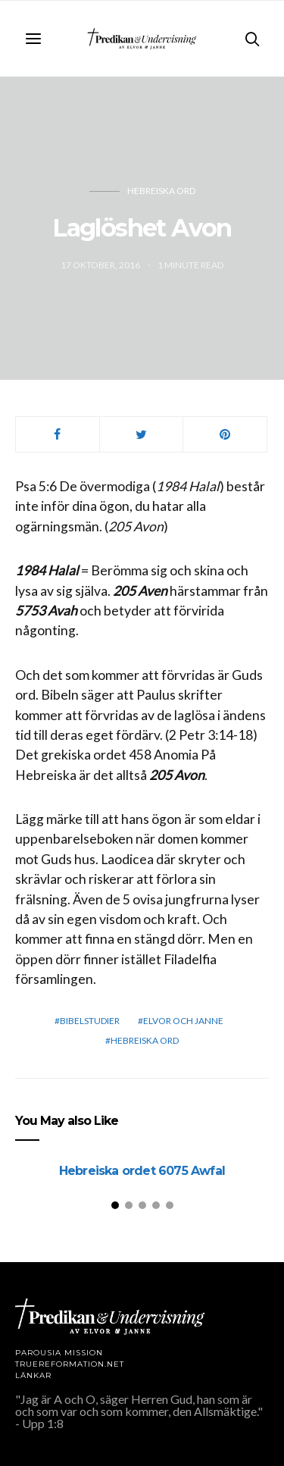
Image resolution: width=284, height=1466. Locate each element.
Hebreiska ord (161, 190)
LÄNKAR (33, 1375)
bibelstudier (90, 1020)
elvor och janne (183, 1020)
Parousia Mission (59, 1353)
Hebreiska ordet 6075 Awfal (142, 1171)
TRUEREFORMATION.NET (69, 1364)
